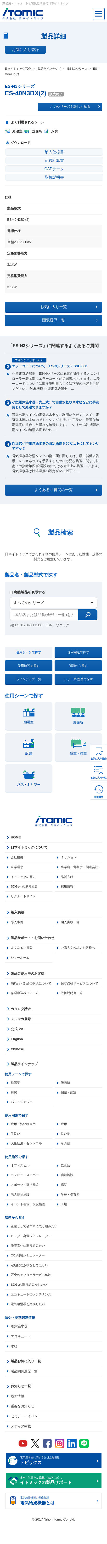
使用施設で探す (28, 665)
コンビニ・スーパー (26, 1191)
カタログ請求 (21, 1022)
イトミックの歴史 (24, 877)
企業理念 (17, 867)
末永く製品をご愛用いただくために (57, 1501)
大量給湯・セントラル (27, 1158)
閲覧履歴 (98, 797)
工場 (64, 1221)
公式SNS (17, 1042)
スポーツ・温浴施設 (26, 1201)
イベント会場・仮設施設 (29, 1221)
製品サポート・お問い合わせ (32, 940)
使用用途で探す (78, 652)
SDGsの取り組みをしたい (30, 1303)
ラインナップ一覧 (28, 679)
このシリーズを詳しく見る (75, 106)
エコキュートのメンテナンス (32, 1313)
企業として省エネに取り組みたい (36, 1243)
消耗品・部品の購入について (31, 988)
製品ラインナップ (24, 1077)
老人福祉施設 (21, 1211)
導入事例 (17, 924)
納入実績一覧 (71, 924)
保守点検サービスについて (81, 986)
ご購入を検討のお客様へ (79, 950)
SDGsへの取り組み (25, 887)
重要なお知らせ (22, 1426)
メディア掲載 (21, 1446)
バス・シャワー (22, 1116)
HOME (16, 837)
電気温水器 (19, 1346)
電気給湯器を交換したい (29, 1323)
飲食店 (66, 1180)
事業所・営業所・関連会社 (81, 867)
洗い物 (66, 1148)
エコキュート (21, 1356)
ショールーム (21, 960)
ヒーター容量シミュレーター (32, 1253)
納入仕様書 (54, 152)
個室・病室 (69, 1106)
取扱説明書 (54, 177)
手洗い (16, 1148)
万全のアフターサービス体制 (32, 1293)
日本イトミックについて (29, 847)
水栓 (14, 1366)
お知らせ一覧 (21, 1406)
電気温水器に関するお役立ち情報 (57, 1481)
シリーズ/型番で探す (78, 679)
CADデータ (54, 169)
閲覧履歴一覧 (70, 320)
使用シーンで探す (28, 652)
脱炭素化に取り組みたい (29, 1263)
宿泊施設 (67, 1191)
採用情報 (67, 887)
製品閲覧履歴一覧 (24, 1391)
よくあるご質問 (22, 950)
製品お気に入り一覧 (26, 1381)
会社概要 (17, 857)
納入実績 (17, 914)
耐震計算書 (54, 160)
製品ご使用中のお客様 (27, 976)
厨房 (14, 1106)
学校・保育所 (71, 1211)
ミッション (69, 857)
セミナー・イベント (26, 1436)
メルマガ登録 (21, 1032)
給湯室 (16, 1096)
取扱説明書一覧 (22, 1006)
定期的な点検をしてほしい (31, 1283)
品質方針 (67, 877)
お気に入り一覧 (99, 777)
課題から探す (78, 665)
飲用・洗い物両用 (24, 1138)
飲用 (64, 1138)
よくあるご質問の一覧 (66, 489)
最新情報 (17, 1416)
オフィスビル (21, 1180)
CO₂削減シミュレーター (29, 1273)
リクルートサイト (24, 897)
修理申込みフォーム (76, 996)
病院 (64, 1201)
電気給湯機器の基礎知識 (57, 1521)
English (17, 1052)
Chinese (17, 1062)
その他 (66, 1158)
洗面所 (66, 1096)
